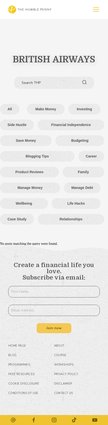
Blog (12, 355)
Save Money (26, 140)
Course (60, 355)
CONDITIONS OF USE (23, 393)
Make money (45, 109)
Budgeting (80, 140)
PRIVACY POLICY (66, 374)
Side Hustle (16, 125)
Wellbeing (24, 203)
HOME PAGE (17, 346)
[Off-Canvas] (96, 9)
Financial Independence (71, 125)
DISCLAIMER (63, 384)
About (59, 346)
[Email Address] (54, 310)
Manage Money (29, 188)
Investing (84, 109)
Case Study (16, 219)
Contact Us (63, 393)
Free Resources (21, 374)
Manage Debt (82, 188)
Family (83, 172)
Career (91, 156)
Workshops (64, 365)
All (9, 109)
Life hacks (76, 203)
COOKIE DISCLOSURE (23, 384)
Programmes (19, 365)
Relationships (71, 219)
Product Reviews (29, 172)
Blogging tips (37, 156)
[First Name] (54, 291)
